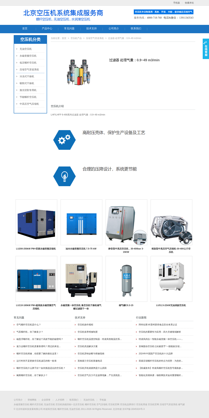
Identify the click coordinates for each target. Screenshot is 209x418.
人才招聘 (59, 400)
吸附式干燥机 (27, 83)
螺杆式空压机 (36, 404)
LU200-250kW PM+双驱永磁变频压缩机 (36, 248)
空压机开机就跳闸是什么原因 (92, 368)
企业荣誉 (46, 400)
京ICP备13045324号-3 (133, 409)
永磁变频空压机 (28, 55)
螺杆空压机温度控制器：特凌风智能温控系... (100, 339)
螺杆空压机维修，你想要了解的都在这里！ (37, 353)
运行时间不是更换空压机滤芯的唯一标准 (36, 361)
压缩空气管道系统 (29, 69)
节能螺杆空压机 (28, 97)
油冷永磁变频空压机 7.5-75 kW (81, 248)
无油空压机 (26, 49)
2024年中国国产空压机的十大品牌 (156, 353)
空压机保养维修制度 (88, 332)
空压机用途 (141, 404)
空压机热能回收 (63, 404)
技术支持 (80, 317)
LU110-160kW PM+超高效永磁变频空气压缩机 (36, 307)
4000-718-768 (154, 17)
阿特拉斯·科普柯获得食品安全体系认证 (158, 324)
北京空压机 (78, 404)
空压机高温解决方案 (88, 346)
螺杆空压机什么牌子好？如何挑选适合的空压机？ (40, 368)
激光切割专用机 (28, 90)
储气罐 (181, 404)
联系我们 (73, 400)
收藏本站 (189, 2)
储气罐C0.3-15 (126, 305)
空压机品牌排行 (128, 404)
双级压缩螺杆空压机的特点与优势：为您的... (161, 361)
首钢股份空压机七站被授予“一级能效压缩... (160, 346)
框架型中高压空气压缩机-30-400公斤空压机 (171, 250)
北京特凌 (117, 409)
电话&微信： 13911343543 (178, 17)
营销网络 (32, 400)
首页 (64, 38)
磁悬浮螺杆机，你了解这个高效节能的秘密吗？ (39, 339)
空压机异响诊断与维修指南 (91, 353)
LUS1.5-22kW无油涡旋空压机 (171, 305)
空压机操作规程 (85, 324)
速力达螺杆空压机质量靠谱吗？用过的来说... (38, 346)
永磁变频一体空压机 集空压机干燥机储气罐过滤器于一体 (81, 307)
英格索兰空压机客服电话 (90, 361)
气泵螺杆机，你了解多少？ (29, 332)
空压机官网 (113, 404)
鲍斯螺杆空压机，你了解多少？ (32, 375)
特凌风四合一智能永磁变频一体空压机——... (161, 339)
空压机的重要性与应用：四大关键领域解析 (160, 332)
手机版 (102, 400)
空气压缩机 (102, 404)
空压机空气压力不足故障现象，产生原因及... (100, 375)
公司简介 (18, 400)
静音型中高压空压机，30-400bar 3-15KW (126, 250)
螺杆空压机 (90, 404)
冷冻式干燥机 (27, 76)
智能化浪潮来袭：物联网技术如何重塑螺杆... (161, 375)
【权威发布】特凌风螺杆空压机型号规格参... (161, 368)
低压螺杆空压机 (28, 62)
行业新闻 (141, 317)
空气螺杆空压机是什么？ (28, 324)
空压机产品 (76, 38)
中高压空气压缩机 (29, 103)
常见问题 (19, 317)
